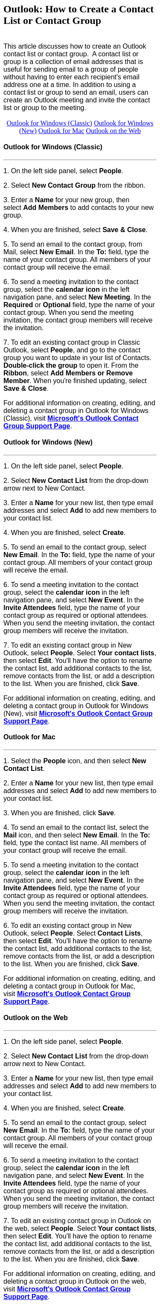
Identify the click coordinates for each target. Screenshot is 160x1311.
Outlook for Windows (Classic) (49, 123)
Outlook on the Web (113, 130)
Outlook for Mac (61, 130)
